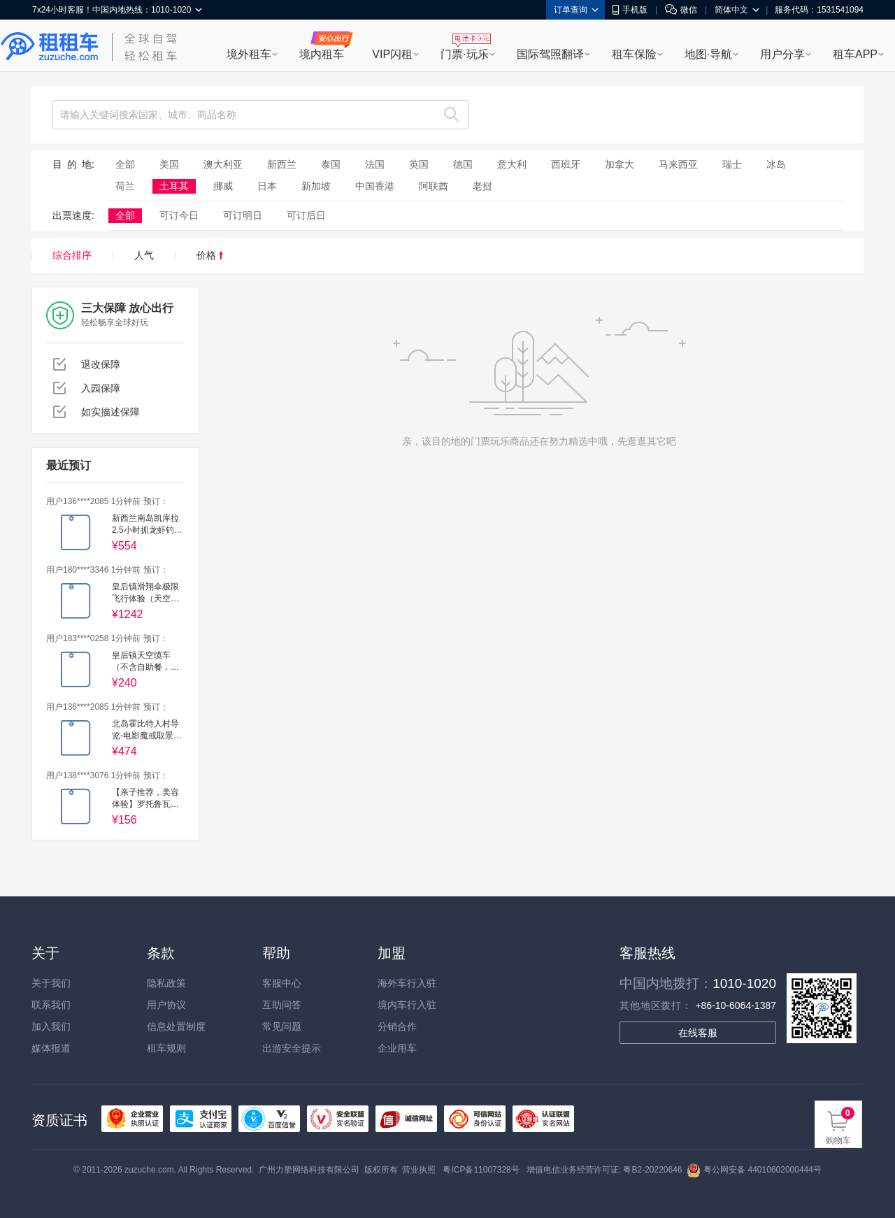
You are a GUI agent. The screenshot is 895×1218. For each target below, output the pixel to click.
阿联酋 (433, 186)
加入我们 (51, 1026)
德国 (463, 164)
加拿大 (619, 164)
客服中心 (281, 983)
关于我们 (51, 983)
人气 (144, 255)
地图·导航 (708, 54)
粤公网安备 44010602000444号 (754, 1170)
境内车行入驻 (407, 1004)
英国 (419, 164)
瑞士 (732, 164)
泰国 (331, 164)
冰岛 (776, 164)
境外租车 (249, 54)
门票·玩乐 (464, 54)
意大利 (512, 164)
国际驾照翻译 (550, 54)
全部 (125, 164)
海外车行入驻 (407, 983)
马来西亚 (678, 164)
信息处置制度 (176, 1026)
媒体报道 (51, 1048)
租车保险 (634, 54)
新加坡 (316, 186)
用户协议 (166, 1004)
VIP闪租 (392, 54)
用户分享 (782, 54)
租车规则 (166, 1048)
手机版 (630, 10)
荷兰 (125, 186)
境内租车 (321, 54)
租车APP (855, 54)
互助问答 (281, 1004)
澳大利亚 (223, 164)
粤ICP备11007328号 (481, 1170)
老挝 (482, 186)
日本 (267, 186)
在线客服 (697, 1032)
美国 (169, 164)
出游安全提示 (291, 1048)
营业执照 (419, 1170)
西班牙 (565, 164)
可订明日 (242, 215)
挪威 (223, 186)
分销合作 (397, 1026)
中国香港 (374, 186)
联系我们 (51, 1004)
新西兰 (281, 164)
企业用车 (397, 1048)
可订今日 (179, 215)
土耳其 (174, 186)
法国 (375, 164)
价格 (209, 255)
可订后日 (306, 215)
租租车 (49, 47)
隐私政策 (166, 983)
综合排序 (72, 255)
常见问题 (281, 1026)
